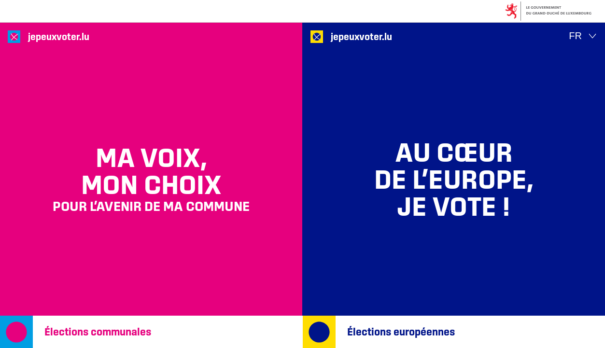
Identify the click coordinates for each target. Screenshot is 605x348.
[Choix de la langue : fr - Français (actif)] (583, 36)
